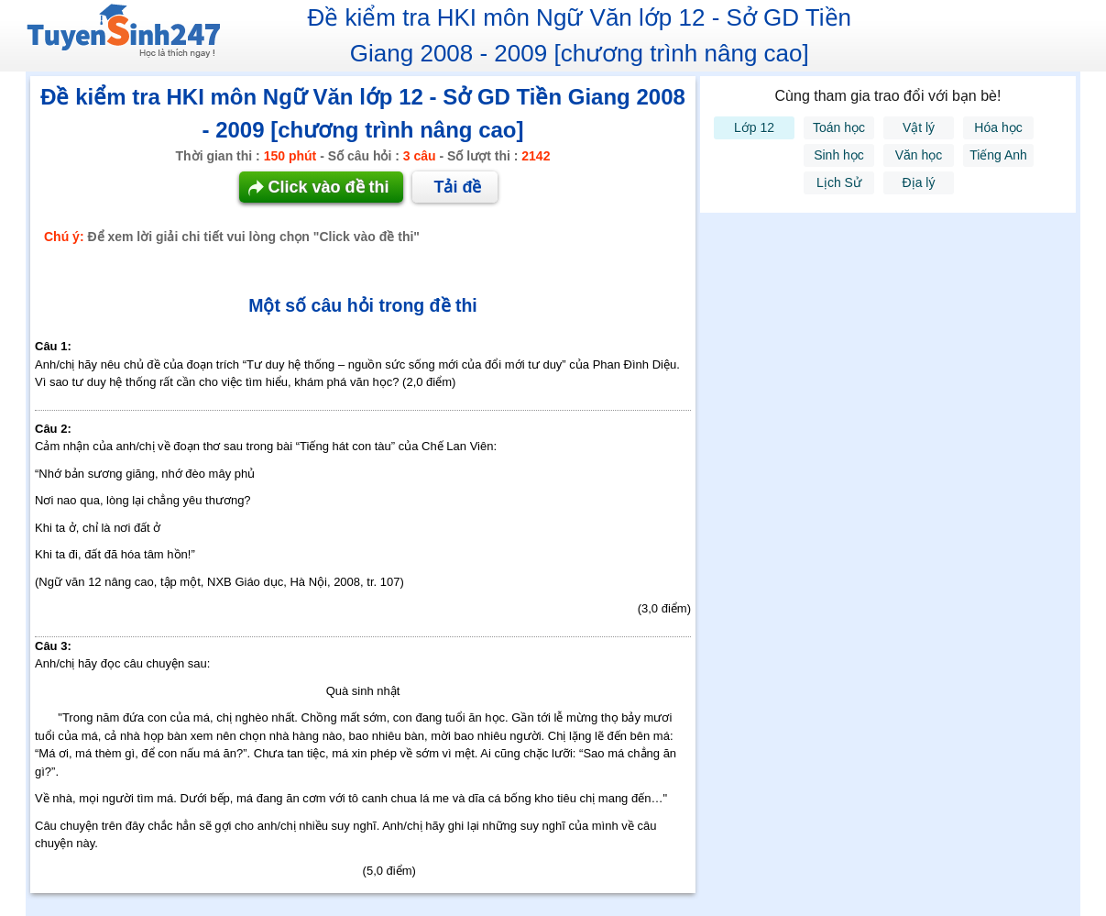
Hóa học (998, 127)
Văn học (919, 155)
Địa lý (919, 182)
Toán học (839, 127)
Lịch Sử (838, 182)
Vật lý (919, 127)
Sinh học (839, 155)
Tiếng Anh (998, 155)
